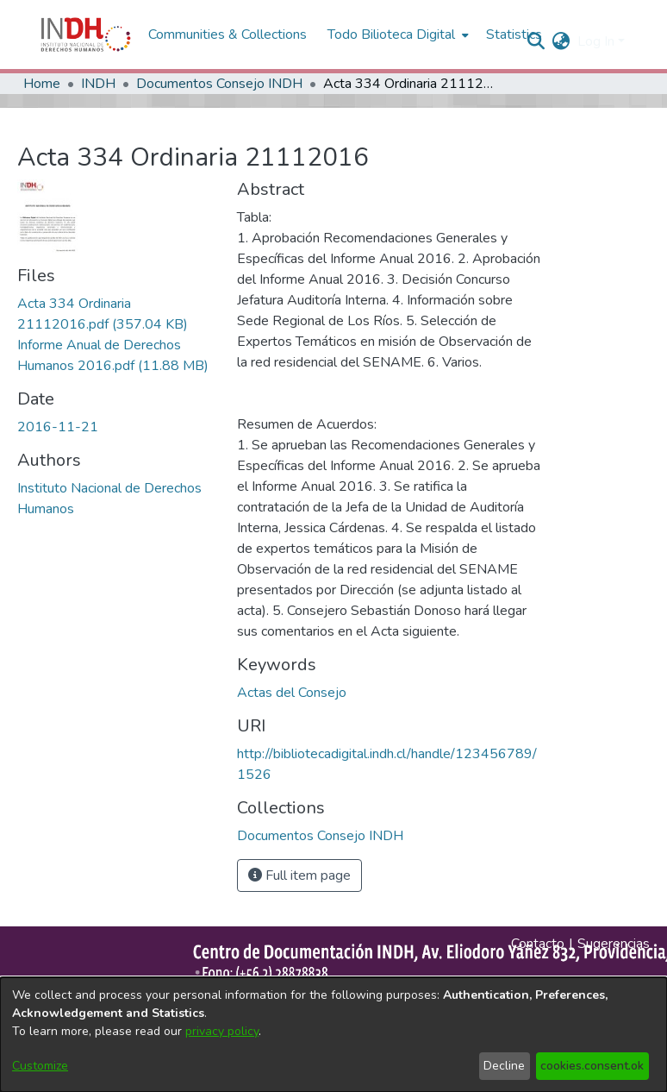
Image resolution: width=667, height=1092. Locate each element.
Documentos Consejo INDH (219, 83)
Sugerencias (613, 943)
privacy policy (222, 1031)
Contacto (537, 943)
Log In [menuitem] (595, 41)
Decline (504, 1065)
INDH (98, 83)
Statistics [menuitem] (514, 34)
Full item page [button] (299, 875)
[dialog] (333, 1034)
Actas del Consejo (291, 692)
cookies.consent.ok (592, 1065)
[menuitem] (561, 41)
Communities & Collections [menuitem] (227, 34)
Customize (40, 1065)
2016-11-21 (57, 426)
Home (41, 83)
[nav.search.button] (536, 41)
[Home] (86, 34)
